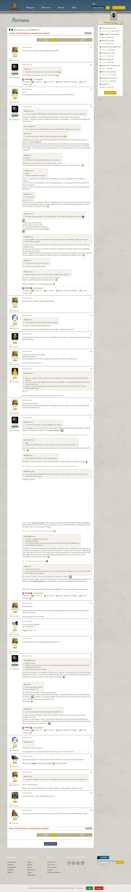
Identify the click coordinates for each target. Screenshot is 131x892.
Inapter (15, 760)
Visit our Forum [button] (110, 93)
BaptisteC (15, 96)
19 (54, 40)
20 (58, 40)
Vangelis (26, 214)
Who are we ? (51, 862)
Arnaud (15, 322)
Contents (10, 870)
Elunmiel (15, 54)
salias (25, 134)
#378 (91, 772)
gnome (25, 260)
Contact (50, 870)
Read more (80, 888)
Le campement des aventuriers (39, 33)
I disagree (99, 888)
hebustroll (15, 340)
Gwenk (25, 155)
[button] (95, 4)
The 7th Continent (22, 33)
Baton (25, 194)
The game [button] (31, 8)
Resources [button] (47, 8)
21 (62, 40)
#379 (91, 792)
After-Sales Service (53, 872)
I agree (89, 888)
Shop (74, 8)
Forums (61, 8)
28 (86, 40)
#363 (91, 89)
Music (29, 867)
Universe (10, 865)
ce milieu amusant (53, 430)
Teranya (26, 272)
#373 (91, 621)
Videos (29, 865)
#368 (91, 351)
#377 (91, 756)
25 (79, 40)
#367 (91, 334)
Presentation (11, 862)
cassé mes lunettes (37, 523)
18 (49, 40)
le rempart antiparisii (38, 581)
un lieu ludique (35, 142)
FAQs (29, 862)
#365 (91, 297)
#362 (91, 64)
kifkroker (26, 171)
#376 (91, 737)
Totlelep (26, 111)
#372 (91, 603)
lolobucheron (15, 817)
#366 (91, 315)
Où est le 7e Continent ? (24, 29)
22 (66, 40)
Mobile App (31, 875)
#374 (91, 638)
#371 (91, 417)
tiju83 (15, 645)
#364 (91, 106)
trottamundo (15, 358)
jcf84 (25, 69)
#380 (91, 810)
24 (74, 40)
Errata (29, 872)
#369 (91, 368)
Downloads (31, 870)
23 (70, 40)
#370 (91, 400)
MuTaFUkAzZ (15, 610)
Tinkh (15, 407)
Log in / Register (119, 7)
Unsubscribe (101, 865)
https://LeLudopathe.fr (67, 329)
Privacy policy (52, 867)
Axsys (15, 779)
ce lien (31, 253)
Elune (31, 428)
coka (15, 799)
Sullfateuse (27, 126)
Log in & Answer (50, 844)
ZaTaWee (26, 237)
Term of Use (51, 865)
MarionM (15, 304)
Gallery (9, 872)
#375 (91, 656)
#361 (91, 47)
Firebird (15, 71)
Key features (11, 867)
